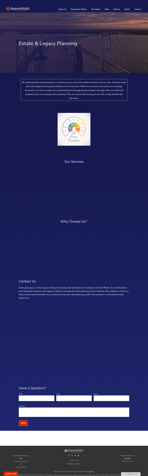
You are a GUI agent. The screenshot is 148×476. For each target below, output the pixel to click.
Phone (96, 388)
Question (22, 400)
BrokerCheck (90, 466)
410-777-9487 (129, 456)
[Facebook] (69, 450)
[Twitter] (72, 450)
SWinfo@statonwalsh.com (74, 458)
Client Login (11, 474)
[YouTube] (78, 450)
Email (58, 388)
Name (21, 388)
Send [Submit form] (23, 417)
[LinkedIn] (75, 450)
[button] (62, 3)
